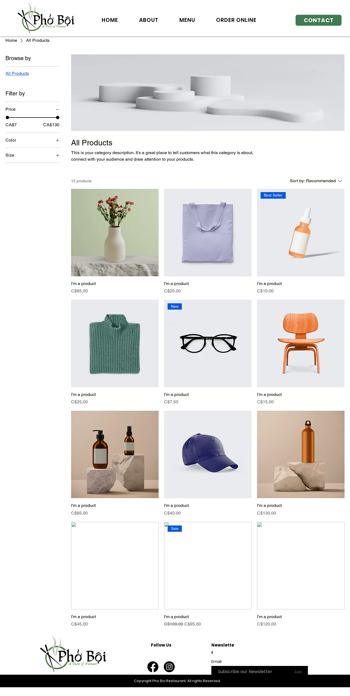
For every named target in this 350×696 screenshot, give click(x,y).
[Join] (298, 671)
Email (216, 661)
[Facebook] (152, 666)
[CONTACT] (319, 20)
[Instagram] (169, 666)
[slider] (7, 117)
